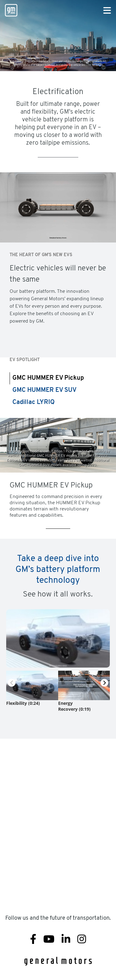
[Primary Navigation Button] (107, 11)
